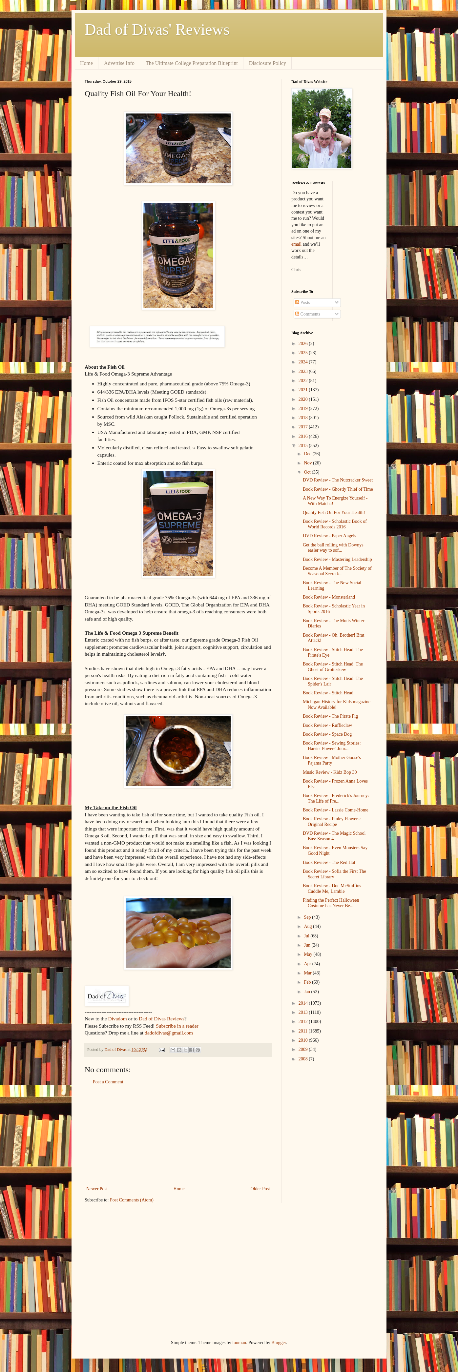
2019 (304, 408)
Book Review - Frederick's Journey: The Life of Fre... (336, 798)
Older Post (260, 1188)
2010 (304, 1040)
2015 (304, 445)
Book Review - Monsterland (329, 597)
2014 (304, 1003)
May (308, 954)
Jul (307, 935)
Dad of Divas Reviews (161, 1018)
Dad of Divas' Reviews (157, 29)
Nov (308, 463)
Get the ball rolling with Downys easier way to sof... (333, 548)
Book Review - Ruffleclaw (327, 725)
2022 (304, 380)
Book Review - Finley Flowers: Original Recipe (332, 821)
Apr (308, 963)
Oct (308, 472)
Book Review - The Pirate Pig (330, 716)
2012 (304, 1021)
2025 (304, 352)
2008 (304, 1058)
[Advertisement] (178, 1136)
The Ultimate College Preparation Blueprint (192, 63)
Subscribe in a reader (177, 1026)
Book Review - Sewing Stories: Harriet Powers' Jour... (332, 746)
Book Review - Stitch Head (328, 692)
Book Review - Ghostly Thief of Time (338, 489)
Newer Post (97, 1188)
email (296, 244)
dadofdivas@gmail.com (169, 1032)
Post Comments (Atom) (132, 1200)
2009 (304, 1049)
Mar (308, 973)
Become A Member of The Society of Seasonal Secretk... (337, 571)
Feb (308, 982)
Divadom (117, 1018)
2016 (304, 436)
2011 (304, 1031)
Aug (308, 926)
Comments (307, 314)
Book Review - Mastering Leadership (337, 559)
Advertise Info (119, 63)
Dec (308, 453)
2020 (304, 399)
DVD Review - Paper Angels (329, 535)
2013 (304, 1012)
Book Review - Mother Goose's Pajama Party (332, 760)
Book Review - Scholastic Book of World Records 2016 (335, 524)
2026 (304, 343)
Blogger (278, 1342)
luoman (239, 1342)
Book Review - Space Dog (327, 734)
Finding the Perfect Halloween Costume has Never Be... (331, 903)
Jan (307, 991)
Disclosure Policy (267, 63)
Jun (307, 945)
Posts (302, 302)
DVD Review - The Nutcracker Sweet (338, 480)
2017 (304, 426)
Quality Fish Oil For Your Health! (334, 512)
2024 (304, 361)
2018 (304, 417)
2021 (304, 389)
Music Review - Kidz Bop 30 (330, 772)
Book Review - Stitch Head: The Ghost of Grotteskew (333, 667)
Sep (308, 917)
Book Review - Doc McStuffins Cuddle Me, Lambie (332, 888)
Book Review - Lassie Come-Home (335, 810)
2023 (304, 371)
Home (86, 63)
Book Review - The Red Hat (329, 862)
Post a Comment (108, 1081)
